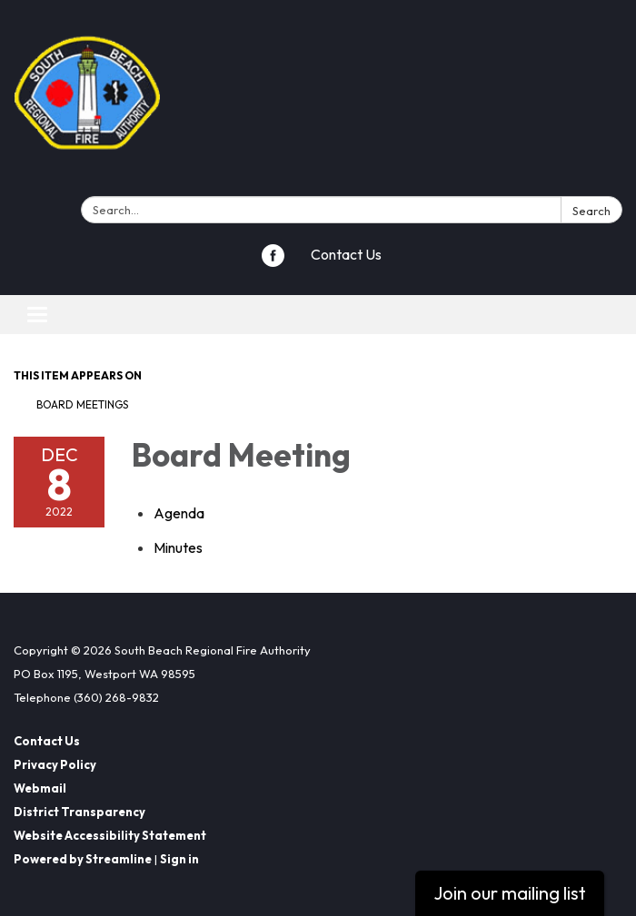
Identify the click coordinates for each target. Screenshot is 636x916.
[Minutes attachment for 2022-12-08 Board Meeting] (178, 547)
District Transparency (79, 811)
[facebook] (273, 261)
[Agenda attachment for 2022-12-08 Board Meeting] (179, 513)
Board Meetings (82, 404)
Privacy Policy (55, 764)
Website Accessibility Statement (110, 835)
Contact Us (346, 254)
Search (591, 210)
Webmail (40, 788)
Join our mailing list (509, 893)
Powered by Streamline (83, 859)
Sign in (179, 859)
